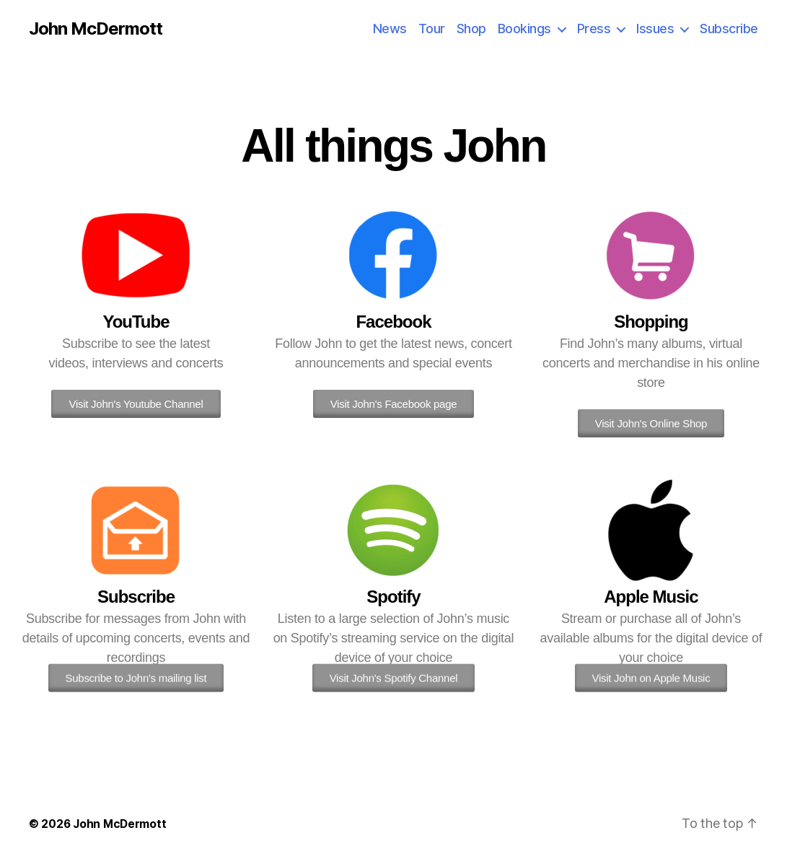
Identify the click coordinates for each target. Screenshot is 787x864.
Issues (655, 28)
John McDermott (95, 29)
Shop (471, 28)
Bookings (524, 28)
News (390, 28)
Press (594, 28)
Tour (431, 28)
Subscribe (729, 28)
